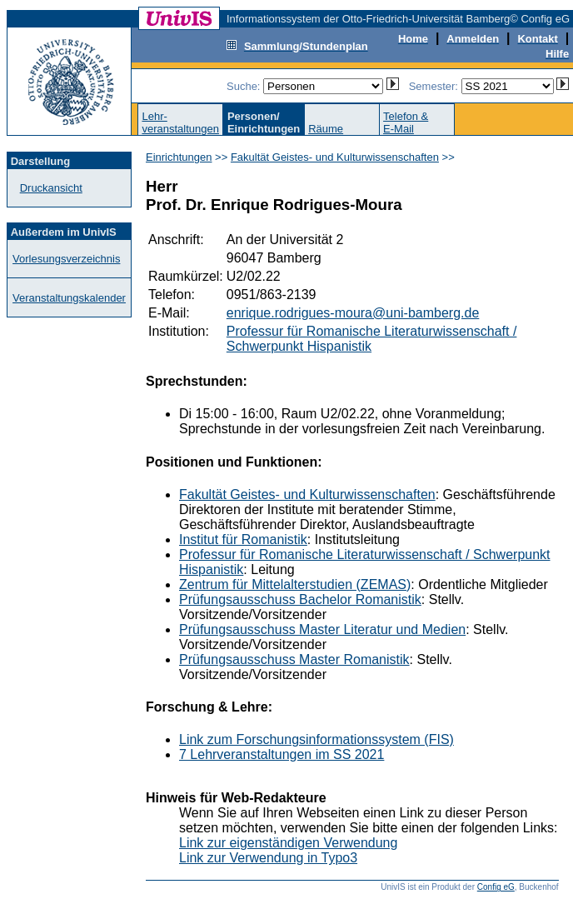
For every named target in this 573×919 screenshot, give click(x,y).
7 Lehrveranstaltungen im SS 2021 (281, 754)
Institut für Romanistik (243, 539)
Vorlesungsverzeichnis (66, 258)
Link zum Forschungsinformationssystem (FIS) (316, 739)
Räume (325, 128)
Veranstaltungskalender (69, 298)
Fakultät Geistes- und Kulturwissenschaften (335, 157)
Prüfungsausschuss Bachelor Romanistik (300, 599)
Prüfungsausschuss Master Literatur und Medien (322, 629)
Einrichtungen (179, 157)
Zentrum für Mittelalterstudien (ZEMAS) (295, 584)
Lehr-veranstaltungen (180, 122)
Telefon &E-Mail (405, 122)
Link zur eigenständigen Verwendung (288, 843)
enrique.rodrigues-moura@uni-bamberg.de (353, 313)
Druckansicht (51, 188)
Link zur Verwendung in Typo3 (268, 858)
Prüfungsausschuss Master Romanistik (294, 659)
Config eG (496, 887)
